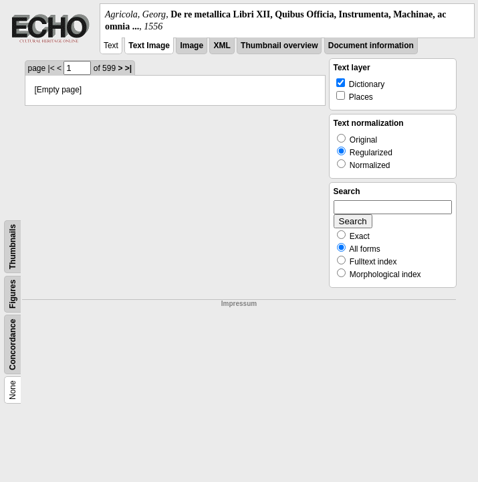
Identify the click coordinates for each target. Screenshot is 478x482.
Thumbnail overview (279, 45)
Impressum (239, 303)
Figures (12, 294)
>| (128, 68)
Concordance (12, 345)
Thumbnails (12, 246)
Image (191, 45)
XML (221, 45)
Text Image (149, 45)
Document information (371, 45)
